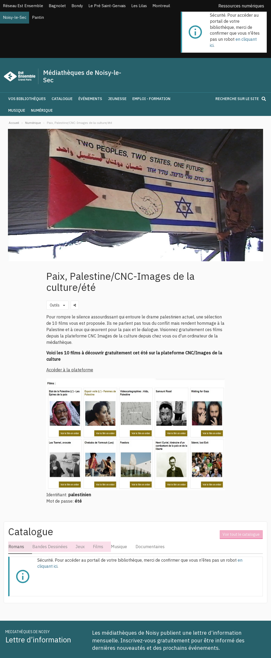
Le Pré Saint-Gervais (107, 5)
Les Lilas (139, 5)
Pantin (38, 17)
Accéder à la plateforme (69, 369)
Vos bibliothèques (27, 98)
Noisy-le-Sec (14, 17)
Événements (90, 98)
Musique (16, 110)
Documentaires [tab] (151, 546)
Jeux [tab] (80, 546)
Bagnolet (57, 5)
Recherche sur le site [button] (241, 99)
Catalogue (62, 98)
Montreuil (161, 5)
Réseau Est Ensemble (23, 5)
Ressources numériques (241, 5)
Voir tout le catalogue (242, 533)
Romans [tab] (16, 546)
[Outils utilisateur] (57, 305)
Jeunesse (117, 98)
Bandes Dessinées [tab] (49, 546)
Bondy (77, 5)
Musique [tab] (120, 546)
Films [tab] (99, 546)
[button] (58, 107)
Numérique (42, 110)
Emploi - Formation (151, 98)
